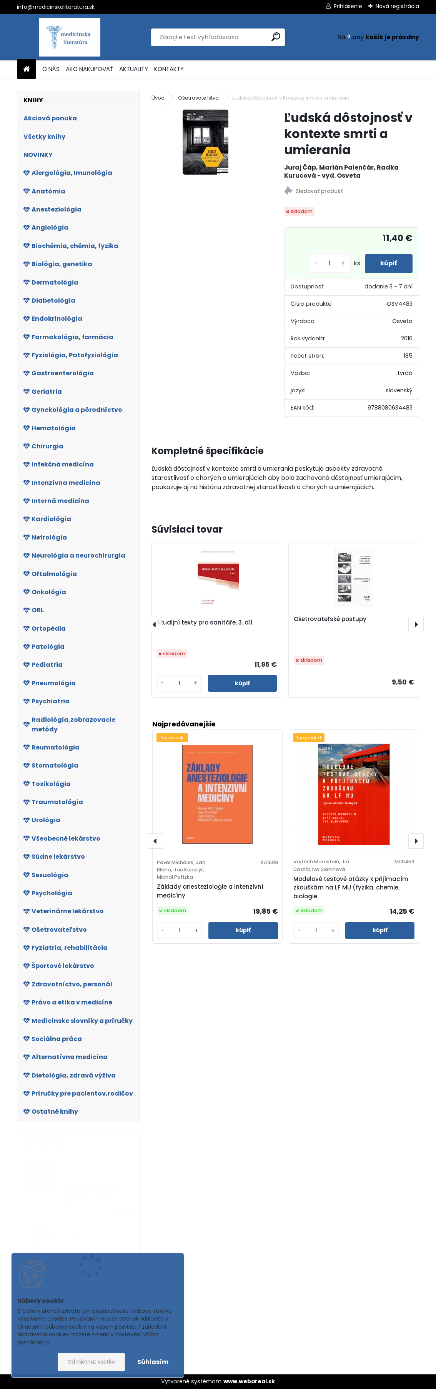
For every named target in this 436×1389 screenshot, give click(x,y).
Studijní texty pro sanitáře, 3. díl (204, 622)
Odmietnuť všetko (91, 1362)
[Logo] (70, 37)
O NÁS (51, 69)
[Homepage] (26, 69)
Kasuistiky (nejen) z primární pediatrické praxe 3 (95, 1192)
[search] (275, 36)
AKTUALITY (133, 69)
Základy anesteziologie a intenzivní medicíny (210, 891)
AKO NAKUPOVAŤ (89, 69)
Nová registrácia (397, 6)
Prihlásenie (348, 6)
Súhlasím (152, 1361)
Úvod (158, 98)
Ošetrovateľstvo (198, 98)
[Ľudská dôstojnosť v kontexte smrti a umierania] (205, 142)
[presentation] (154, 624)
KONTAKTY (169, 69)
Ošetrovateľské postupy (330, 619)
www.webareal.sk (249, 1381)
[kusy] (329, 263)
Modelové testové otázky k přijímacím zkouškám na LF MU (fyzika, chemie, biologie (350, 888)
